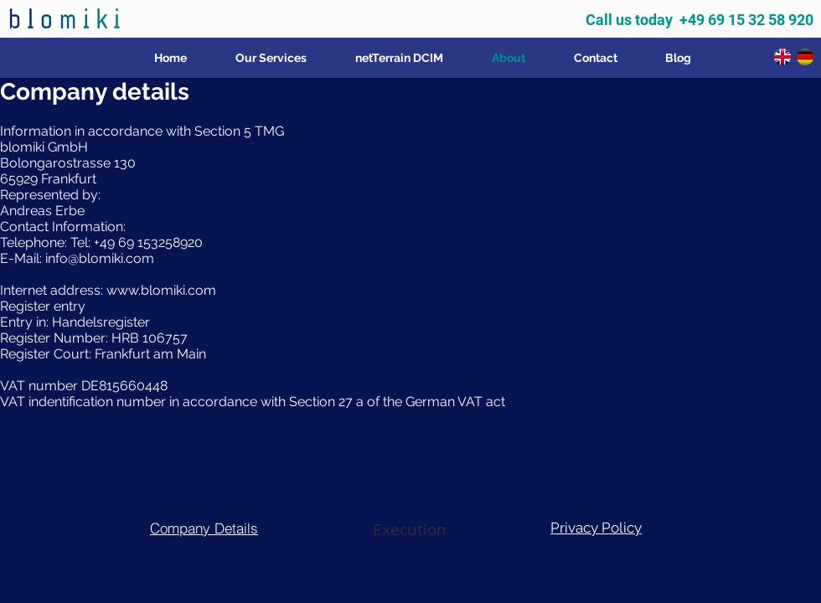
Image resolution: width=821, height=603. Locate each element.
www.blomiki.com (161, 290)
